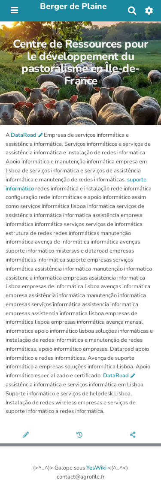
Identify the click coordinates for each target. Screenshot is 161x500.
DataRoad (23, 135)
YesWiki (96, 468)
